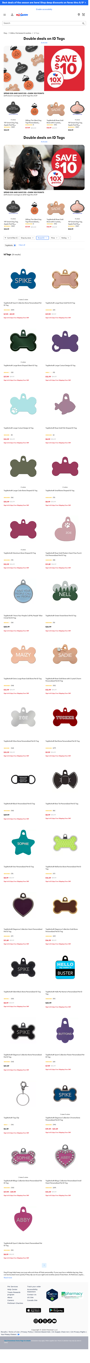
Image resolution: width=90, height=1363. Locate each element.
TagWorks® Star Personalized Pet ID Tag (19, 867)
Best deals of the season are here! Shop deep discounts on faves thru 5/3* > (44, 2)
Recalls (4, 1332)
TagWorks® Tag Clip (11, 1118)
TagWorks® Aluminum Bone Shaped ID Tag (20, 553)
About (9, 1297)
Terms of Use (14, 1332)
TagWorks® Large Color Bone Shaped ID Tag (20, 490)
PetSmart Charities (15, 1303)
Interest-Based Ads (42, 1332)
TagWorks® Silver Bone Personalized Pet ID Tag (21, 741)
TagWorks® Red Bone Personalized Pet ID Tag (63, 741)
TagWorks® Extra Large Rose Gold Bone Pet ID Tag (23, 679)
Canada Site (32, 1300)
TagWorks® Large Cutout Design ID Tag (60, 365)
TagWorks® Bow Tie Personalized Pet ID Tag (62, 804)
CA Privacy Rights (78, 1332)
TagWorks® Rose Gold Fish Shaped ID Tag (61, 428)
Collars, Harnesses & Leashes (20, 33)
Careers (10, 1300)
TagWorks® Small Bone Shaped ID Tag (60, 490)
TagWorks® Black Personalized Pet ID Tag (19, 804)
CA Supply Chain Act (60, 1332)
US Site (30, 1297)
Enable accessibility (44, 9)
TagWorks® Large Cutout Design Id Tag (18, 428)
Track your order (34, 1287)
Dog (5, 33)
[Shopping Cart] (83, 14)
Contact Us (31, 1295)
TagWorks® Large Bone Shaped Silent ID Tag (20, 365)
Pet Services (12, 1287)
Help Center (12, 1289)
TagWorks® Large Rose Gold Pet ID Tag (60, 303)
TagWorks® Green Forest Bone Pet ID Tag (61, 616)
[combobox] (44, 23)
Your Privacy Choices (10, 1334)
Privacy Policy (27, 1332)
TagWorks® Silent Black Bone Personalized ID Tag (22, 992)
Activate (44, 43)
